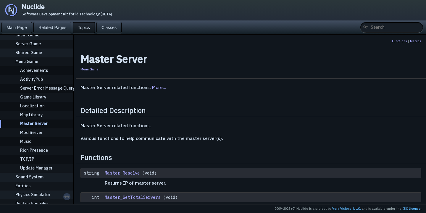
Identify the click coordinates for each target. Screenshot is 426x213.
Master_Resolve (122, 173)
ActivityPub (31, 79)
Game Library (33, 97)
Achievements (34, 70)
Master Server (34, 123)
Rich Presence (34, 150)
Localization (32, 106)
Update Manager (36, 168)
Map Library (31, 114)
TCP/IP (27, 159)
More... (159, 87)
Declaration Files (32, 203)
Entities (22, 185)
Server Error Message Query (47, 88)
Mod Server (31, 132)
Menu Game (26, 61)
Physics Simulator (33, 194)
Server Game (28, 43)
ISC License (411, 208)
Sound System (29, 177)
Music (25, 141)
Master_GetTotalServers (133, 197)
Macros (415, 41)
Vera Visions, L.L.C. (346, 208)
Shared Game (28, 52)
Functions (399, 41)
